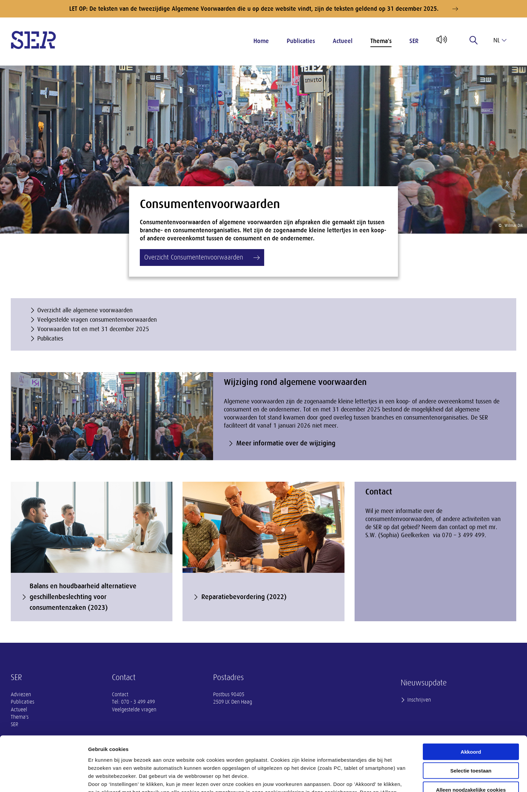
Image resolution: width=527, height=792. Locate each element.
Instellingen (361, 779)
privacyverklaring (271, 757)
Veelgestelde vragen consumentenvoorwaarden (97, 319)
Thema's (381, 41)
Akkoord (471, 700)
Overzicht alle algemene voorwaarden (85, 310)
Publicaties (301, 41)
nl (499, 40)
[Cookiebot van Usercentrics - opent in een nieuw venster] (43, 779)
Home (261, 41)
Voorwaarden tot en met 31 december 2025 (93, 329)
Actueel (343, 41)
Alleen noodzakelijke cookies (471, 738)
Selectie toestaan (471, 719)
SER (413, 41)
